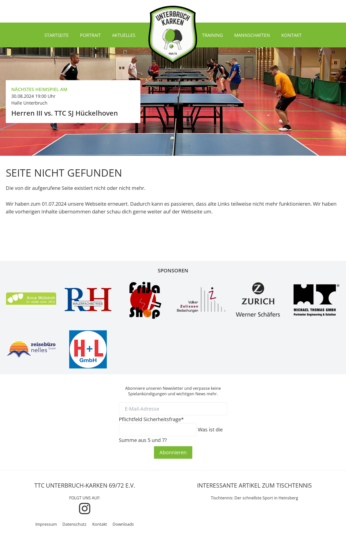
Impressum (46, 524)
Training (212, 35)
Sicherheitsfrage (151, 419)
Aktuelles (123, 35)
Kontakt (291, 35)
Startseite (56, 35)
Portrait (90, 35)
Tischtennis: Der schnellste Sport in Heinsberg (254, 498)
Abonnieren (173, 452)
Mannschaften (252, 35)
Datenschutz (74, 524)
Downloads (123, 524)
